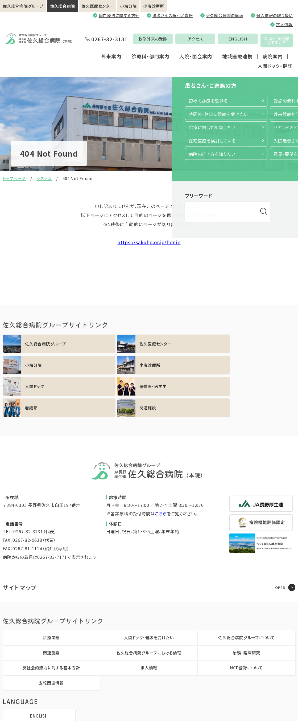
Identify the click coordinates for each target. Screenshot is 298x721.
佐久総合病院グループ (23, 6)
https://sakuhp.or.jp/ (38, 344)
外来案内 (111, 61)
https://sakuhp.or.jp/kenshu (112, 365)
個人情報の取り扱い (274, 15)
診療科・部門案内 (150, 61)
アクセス (171, 48)
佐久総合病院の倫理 (224, 15)
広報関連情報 (51, 640)
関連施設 (51, 610)
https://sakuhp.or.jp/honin (148, 242)
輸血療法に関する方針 (119, 15)
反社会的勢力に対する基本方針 (51, 625)
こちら (161, 471)
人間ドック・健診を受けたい (149, 595)
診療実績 (51, 595)
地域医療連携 (237, 61)
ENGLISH (214, 48)
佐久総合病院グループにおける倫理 (149, 610)
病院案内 (273, 61)
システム (44, 178)
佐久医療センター (97, 6)
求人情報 (284, 24)
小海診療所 (153, 6)
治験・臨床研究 (246, 610)
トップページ (14, 178)
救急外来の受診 (128, 48)
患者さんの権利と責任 (172, 15)
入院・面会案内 (195, 61)
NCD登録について (246, 625)
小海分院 (128, 6)
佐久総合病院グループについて (246, 595)
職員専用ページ (206, 709)
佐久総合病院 (62, 6)
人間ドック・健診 (275, 71)
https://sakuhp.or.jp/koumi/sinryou (260, 344)
